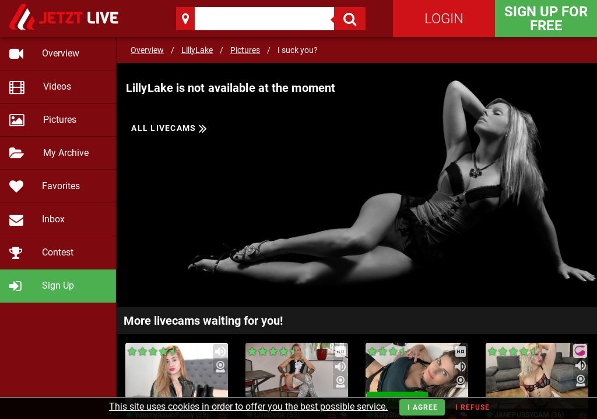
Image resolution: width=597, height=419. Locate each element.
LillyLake (197, 50)
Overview (147, 50)
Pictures (245, 50)
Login (443, 18)
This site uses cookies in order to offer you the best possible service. (248, 406)
